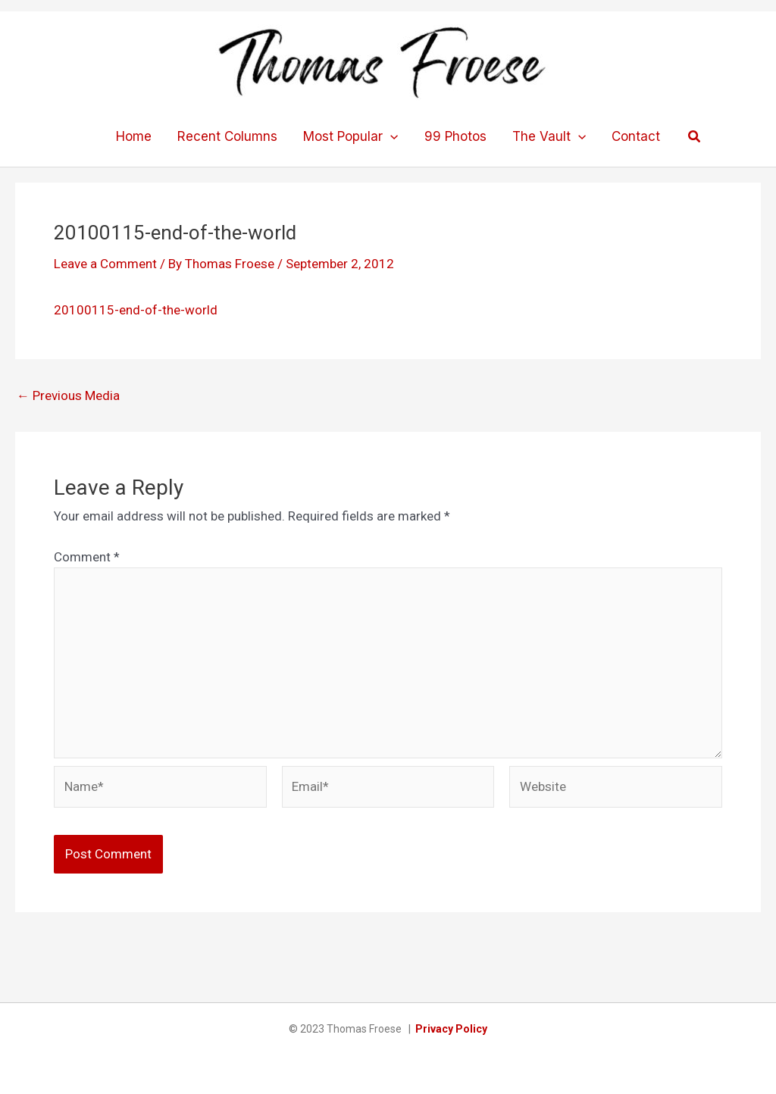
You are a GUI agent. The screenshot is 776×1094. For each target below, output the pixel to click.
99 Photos (455, 136)
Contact (636, 136)
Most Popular (350, 136)
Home (134, 136)
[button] (695, 136)
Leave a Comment (105, 263)
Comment (87, 556)
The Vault (549, 136)
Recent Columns (227, 136)
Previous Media (68, 395)
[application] (390, 136)
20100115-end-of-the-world (135, 309)
